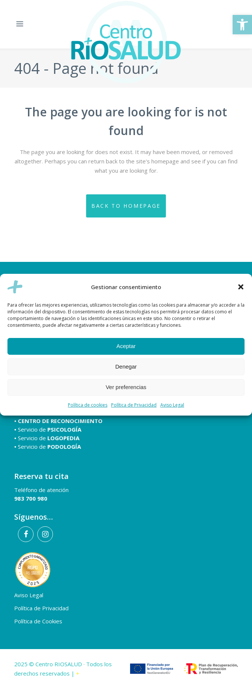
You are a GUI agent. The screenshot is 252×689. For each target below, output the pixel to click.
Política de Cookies (38, 621)
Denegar (126, 366)
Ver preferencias (125, 387)
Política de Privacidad (134, 405)
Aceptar (126, 346)
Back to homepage (126, 205)
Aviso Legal (172, 405)
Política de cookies (87, 405)
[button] (242, 24)
